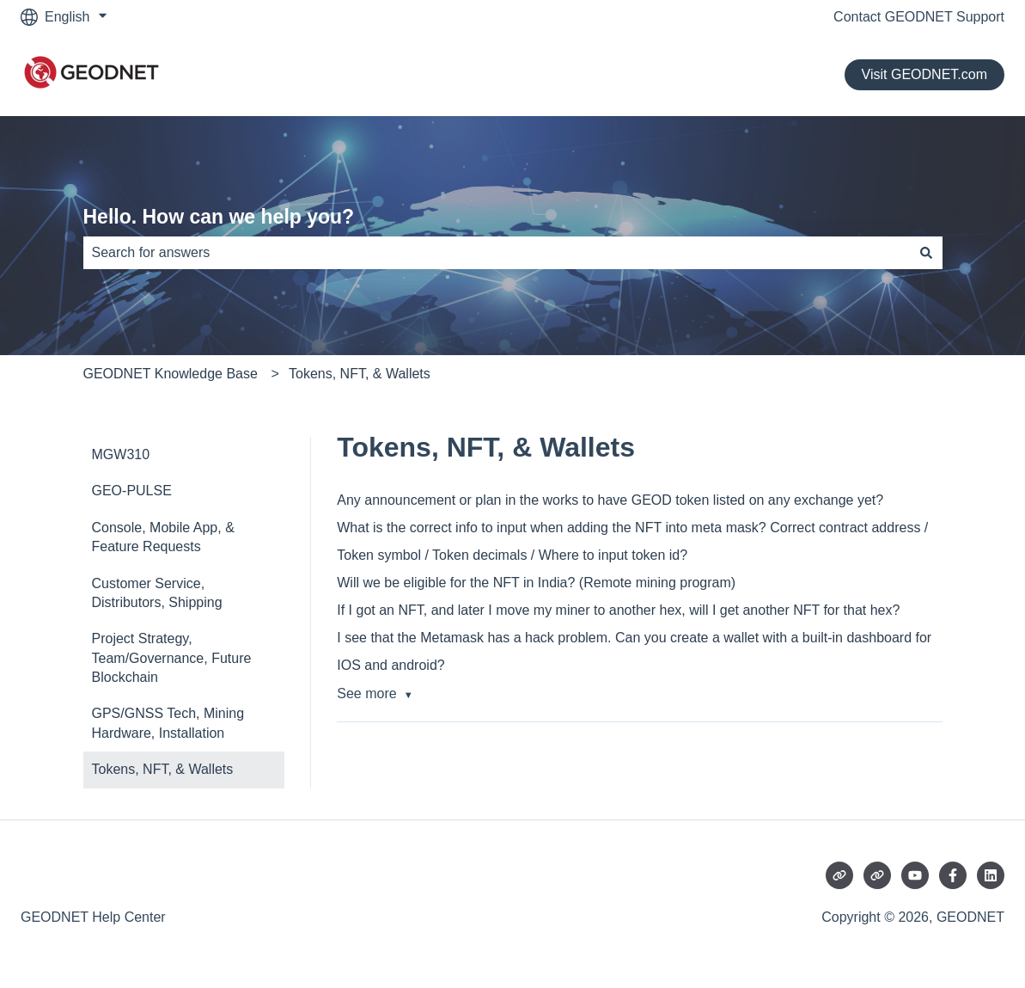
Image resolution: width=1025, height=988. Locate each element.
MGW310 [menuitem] (121, 454)
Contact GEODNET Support (918, 16)
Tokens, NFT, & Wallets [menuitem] (163, 769)
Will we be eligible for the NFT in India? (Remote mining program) (536, 582)
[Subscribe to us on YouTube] (915, 875)
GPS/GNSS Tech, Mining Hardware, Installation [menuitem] (168, 722)
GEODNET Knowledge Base (170, 373)
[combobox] (496, 252)
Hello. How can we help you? (219, 217)
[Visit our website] (839, 875)
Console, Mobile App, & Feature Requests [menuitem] (163, 537)
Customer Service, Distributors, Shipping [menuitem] (157, 593)
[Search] (926, 252)
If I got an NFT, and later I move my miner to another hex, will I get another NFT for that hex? (618, 610)
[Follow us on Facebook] (953, 875)
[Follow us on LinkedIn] (990, 875)
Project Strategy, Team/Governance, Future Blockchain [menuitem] (172, 657)
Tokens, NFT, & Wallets (359, 373)
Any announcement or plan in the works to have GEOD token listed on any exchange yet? (610, 500)
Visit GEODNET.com (924, 74)
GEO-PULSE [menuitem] (132, 490)
